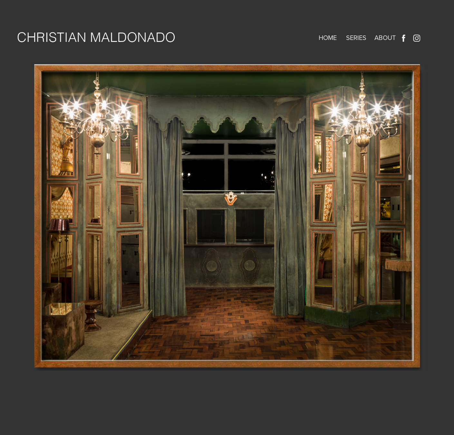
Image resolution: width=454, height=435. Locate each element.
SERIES (356, 37)
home (328, 37)
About (385, 37)
